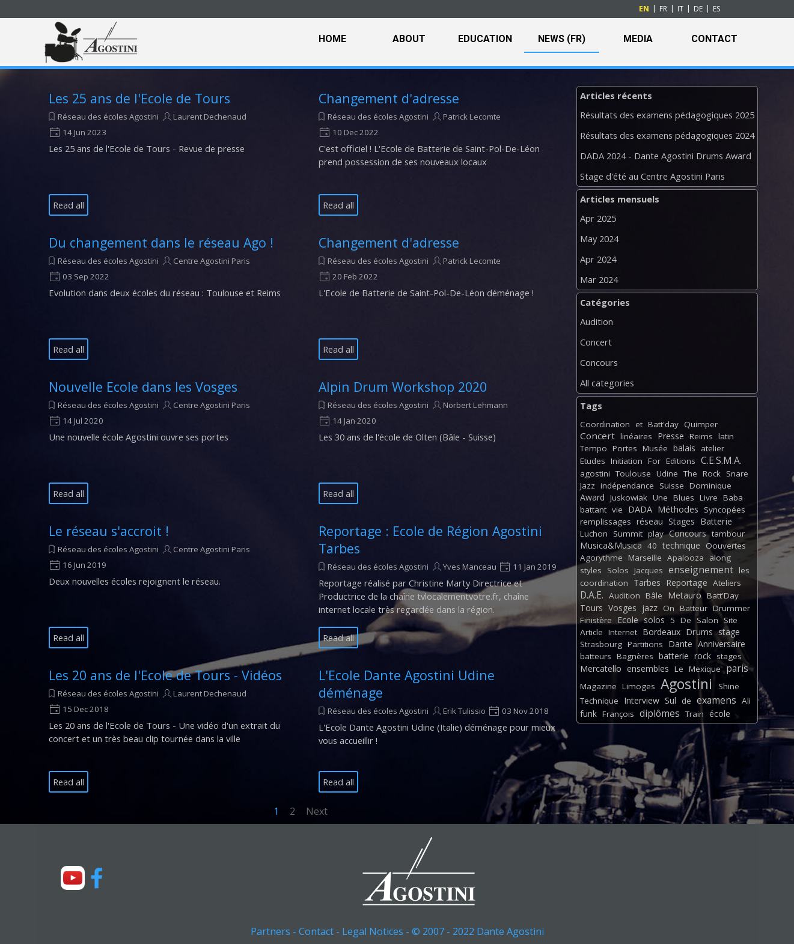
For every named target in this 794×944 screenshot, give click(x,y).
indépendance (627, 485)
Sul (670, 700)
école (719, 713)
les (744, 570)
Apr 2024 (598, 259)
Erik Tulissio (464, 710)
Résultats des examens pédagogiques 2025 (667, 115)
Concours (599, 362)
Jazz (587, 485)
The (690, 473)
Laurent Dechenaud (209, 116)
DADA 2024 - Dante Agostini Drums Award (665, 156)
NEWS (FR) (561, 38)
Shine (728, 686)
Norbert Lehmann (475, 405)
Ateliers (727, 582)
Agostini (686, 684)
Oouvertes (726, 545)
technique (681, 545)
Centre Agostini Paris (211, 260)
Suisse (671, 485)
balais (684, 448)
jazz (650, 608)
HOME (332, 38)
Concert (596, 342)
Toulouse (633, 473)
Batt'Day (723, 595)
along (720, 557)
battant (593, 509)
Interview (641, 700)
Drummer (731, 608)
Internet (622, 632)
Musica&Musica (611, 545)
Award (592, 497)
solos (654, 620)
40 (652, 545)
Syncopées (724, 509)
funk (588, 713)
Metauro (684, 595)
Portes (624, 448)
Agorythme (601, 557)
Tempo (593, 448)
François (618, 713)
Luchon (594, 533)
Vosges (622, 608)
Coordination (605, 424)
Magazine (598, 686)
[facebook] (97, 878)
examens (716, 700)
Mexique (705, 668)
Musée (655, 448)
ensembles (648, 668)
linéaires (636, 436)
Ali (746, 700)
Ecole (627, 620)
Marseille (645, 557)
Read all (68, 205)
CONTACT (714, 38)
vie (617, 509)
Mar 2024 (599, 279)
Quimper (701, 424)
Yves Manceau (469, 566)
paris (737, 668)
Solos (618, 570)
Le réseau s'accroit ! (109, 531)
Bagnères (635, 656)
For (654, 460)
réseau (650, 521)
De (685, 620)
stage (729, 632)
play (656, 533)
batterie (674, 656)
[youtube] (73, 878)
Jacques (648, 570)
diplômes (660, 713)
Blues (683, 497)
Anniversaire (721, 644)
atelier (712, 448)
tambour (728, 533)
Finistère (596, 620)
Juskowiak (628, 497)
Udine (667, 473)
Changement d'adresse (389, 98)
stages (729, 656)
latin (726, 436)
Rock (712, 473)
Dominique (710, 485)
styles (591, 570)
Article (591, 632)
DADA (640, 509)
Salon (707, 620)
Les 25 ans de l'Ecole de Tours (139, 98)
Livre (709, 497)
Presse (671, 436)
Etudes (592, 460)
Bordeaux (661, 632)
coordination (604, 582)
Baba (733, 497)
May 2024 (599, 239)
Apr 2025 (598, 218)
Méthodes (678, 509)
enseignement (700, 569)
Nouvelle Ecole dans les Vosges (143, 386)
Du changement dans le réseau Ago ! (161, 242)
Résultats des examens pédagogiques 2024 (667, 135)
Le (678, 668)
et (639, 424)
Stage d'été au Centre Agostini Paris (652, 176)
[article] (169, 153)
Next (317, 811)
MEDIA (638, 38)
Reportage (686, 582)
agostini (595, 473)
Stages (681, 521)
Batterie (716, 521)
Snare (737, 473)
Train (694, 713)
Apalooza (685, 557)
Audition (596, 321)
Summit (628, 533)
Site (731, 620)
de (686, 700)
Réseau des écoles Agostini (108, 116)
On (668, 608)
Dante (680, 644)
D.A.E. (591, 594)
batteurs (595, 656)
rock (702, 656)
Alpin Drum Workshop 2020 (403, 386)
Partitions (645, 644)
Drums (699, 632)
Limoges (638, 686)
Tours (591, 608)
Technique (599, 700)
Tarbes (647, 582)
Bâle (654, 595)
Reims (701, 436)
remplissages (605, 521)
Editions (680, 460)
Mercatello (600, 668)
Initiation (627, 460)
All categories (607, 383)
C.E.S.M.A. (721, 460)
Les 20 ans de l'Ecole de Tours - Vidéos (165, 675)
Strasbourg (601, 644)
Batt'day (663, 424)
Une (660, 497)
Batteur (693, 608)
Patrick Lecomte (472, 116)
